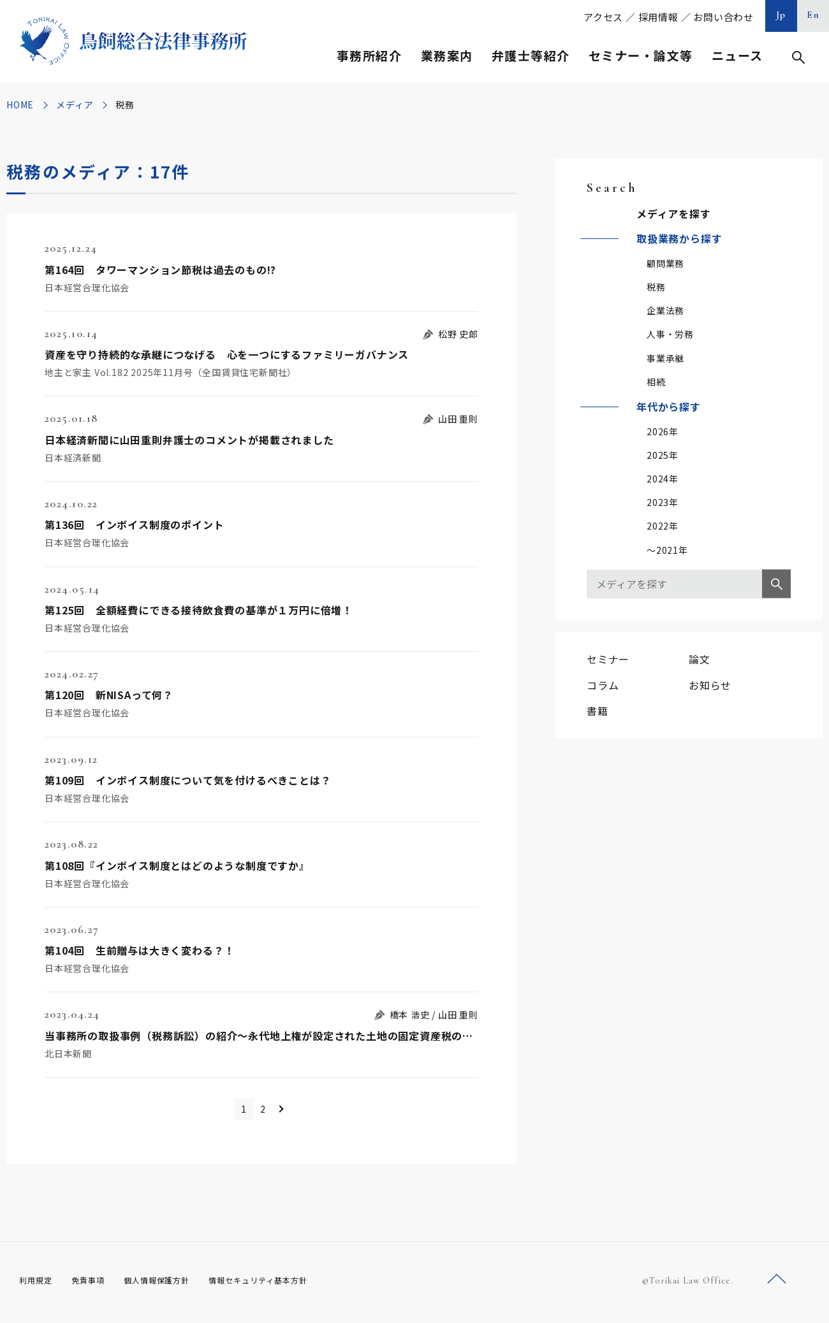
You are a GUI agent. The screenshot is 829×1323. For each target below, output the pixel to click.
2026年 (663, 431)
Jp (781, 14)
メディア (74, 104)
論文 (699, 659)
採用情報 (658, 17)
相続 (656, 381)
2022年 (663, 525)
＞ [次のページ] (294, 1111)
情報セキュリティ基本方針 (288, 1284)
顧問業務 (665, 263)
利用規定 (38, 1284)
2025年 (663, 455)
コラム (603, 685)
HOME (20, 104)
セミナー (608, 659)
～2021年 (667, 550)
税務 (656, 286)
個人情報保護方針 (173, 1284)
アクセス (603, 17)
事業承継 (665, 358)
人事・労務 (670, 334)
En (813, 14)
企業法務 (665, 310)
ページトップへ (776, 1284)
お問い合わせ (723, 17)
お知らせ (710, 685)
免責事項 (96, 1284)
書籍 (597, 710)
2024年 (663, 478)
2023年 (663, 502)
